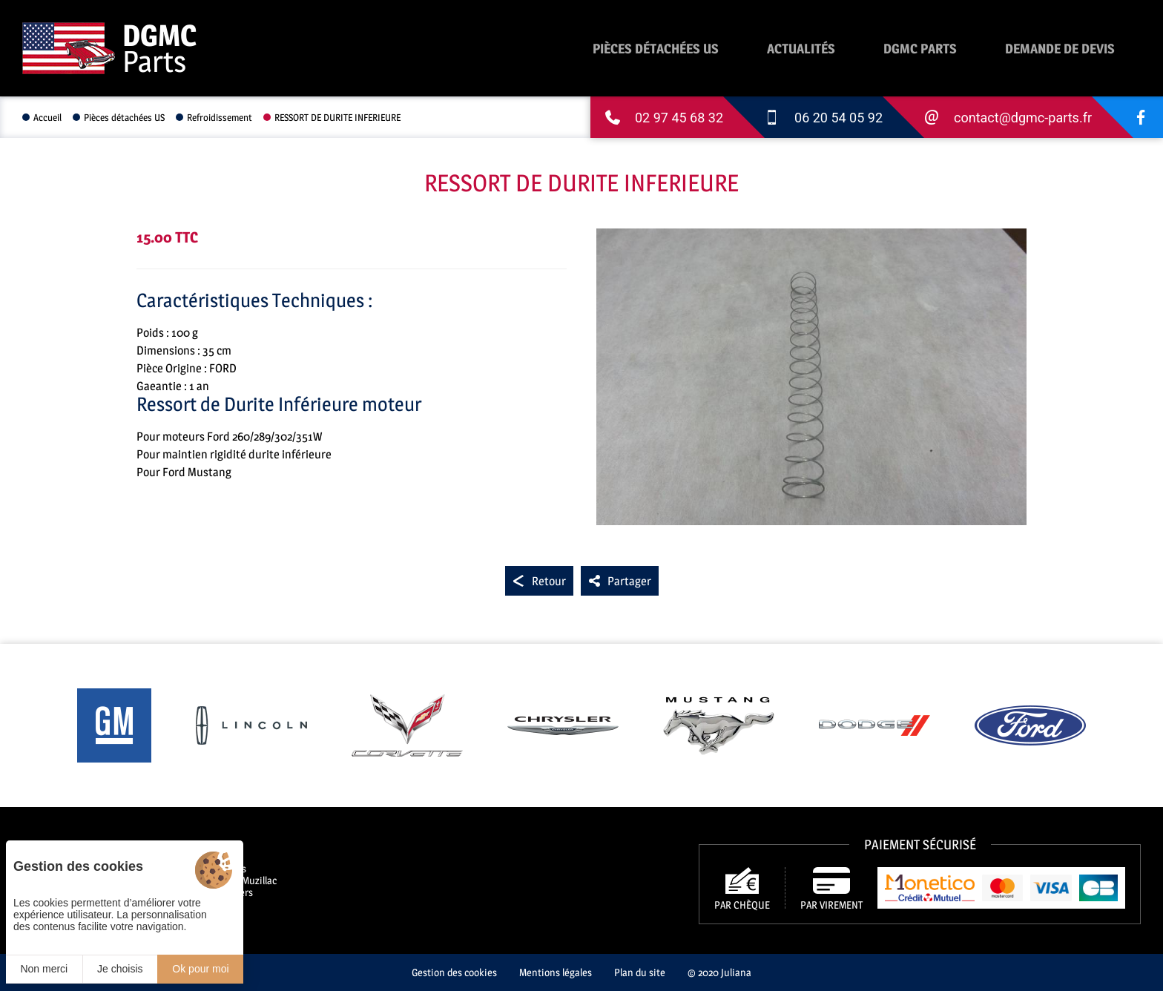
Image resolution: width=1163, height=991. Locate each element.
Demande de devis (1060, 48)
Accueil (47, 117)
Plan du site (639, 972)
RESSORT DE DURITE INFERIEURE (337, 117)
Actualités (801, 48)
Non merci (43, 969)
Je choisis (119, 969)
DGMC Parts (920, 48)
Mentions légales (555, 972)
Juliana (736, 972)
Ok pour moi (200, 969)
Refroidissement (219, 117)
